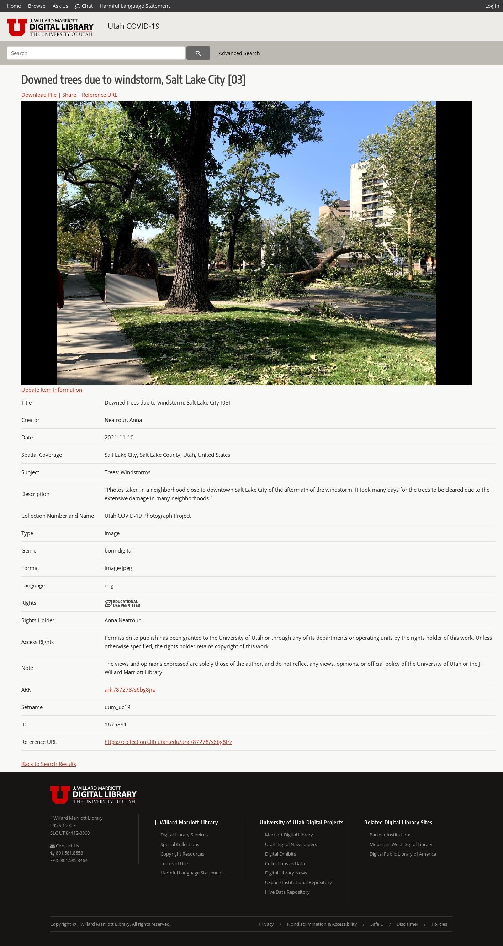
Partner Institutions (390, 834)
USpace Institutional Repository (298, 882)
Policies (439, 924)
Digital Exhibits (280, 854)
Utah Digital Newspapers (291, 844)
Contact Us (64, 845)
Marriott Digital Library (289, 834)
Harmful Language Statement (135, 5)
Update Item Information (51, 389)
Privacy (266, 924)
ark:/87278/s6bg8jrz (130, 689)
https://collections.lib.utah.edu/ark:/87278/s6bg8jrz (168, 741)
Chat (84, 6)
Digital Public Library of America (403, 854)
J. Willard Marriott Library (76, 818)
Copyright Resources (182, 854)
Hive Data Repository (287, 892)
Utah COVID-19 (134, 26)
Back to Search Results (48, 763)
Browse (37, 5)
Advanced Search (239, 53)
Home (14, 5)
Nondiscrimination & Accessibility (322, 924)
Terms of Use (174, 863)
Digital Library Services (184, 834)
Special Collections (179, 844)
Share (69, 94)
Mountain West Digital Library (401, 844)
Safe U (376, 924)
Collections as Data (285, 863)
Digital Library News (286, 873)
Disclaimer (407, 924)
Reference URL (99, 94)
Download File (39, 94)
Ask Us (60, 5)
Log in (492, 5)
